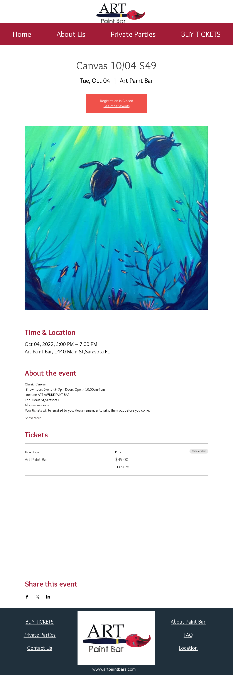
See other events (117, 106)
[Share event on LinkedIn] (48, 597)
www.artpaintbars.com (114, 669)
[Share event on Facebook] (27, 597)
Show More (33, 418)
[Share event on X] (37, 597)
